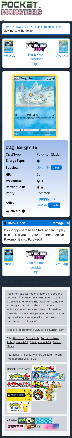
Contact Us (32, 338)
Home (7, 26)
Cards (56, 167)
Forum (58, 354)
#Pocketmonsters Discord (36, 354)
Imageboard (14, 358)
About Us (18, 338)
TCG (18, 26)
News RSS (22, 342)
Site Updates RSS (40, 342)
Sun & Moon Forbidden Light (43, 26)
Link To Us (30, 358)
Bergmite (43, 167)
